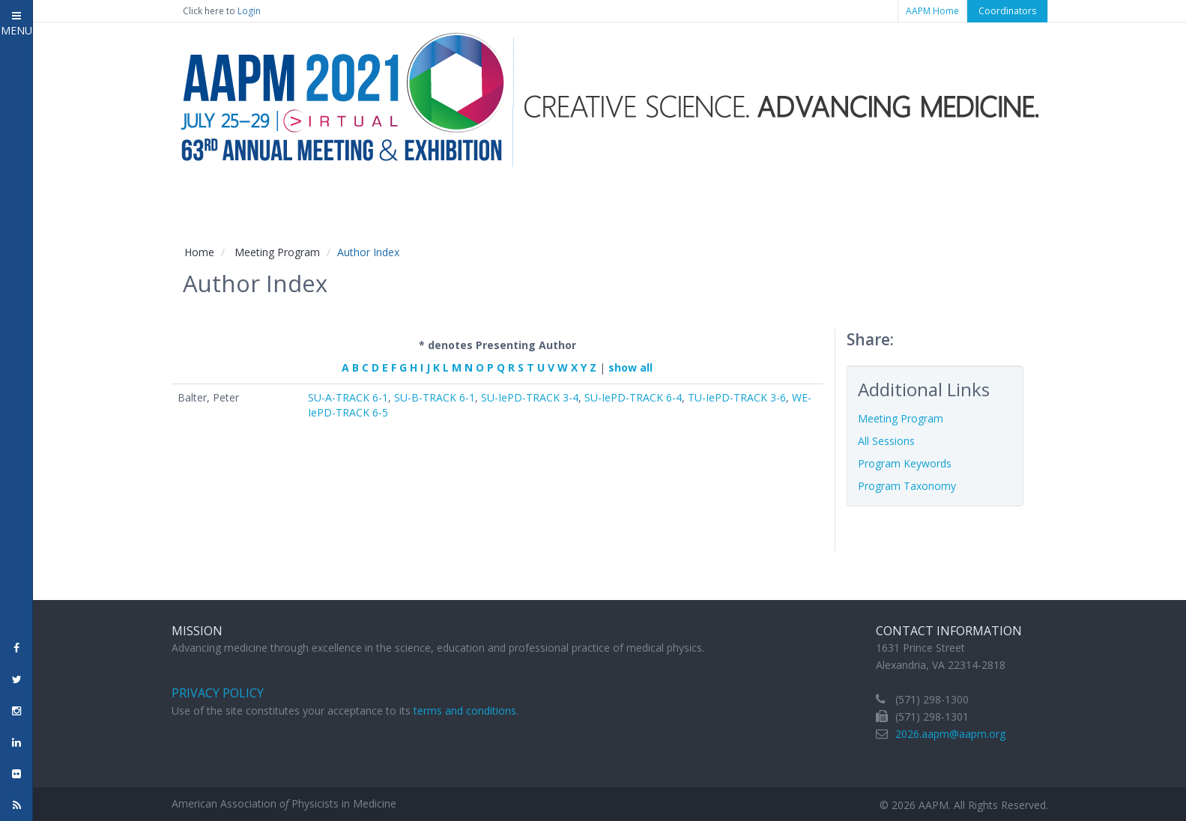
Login (249, 10)
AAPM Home (932, 10)
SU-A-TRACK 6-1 (348, 397)
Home (199, 252)
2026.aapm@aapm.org (950, 734)
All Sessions (886, 441)
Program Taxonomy (907, 486)
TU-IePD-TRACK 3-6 (737, 397)
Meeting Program (277, 252)
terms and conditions (465, 710)
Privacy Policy (218, 693)
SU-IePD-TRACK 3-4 (529, 397)
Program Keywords (904, 463)
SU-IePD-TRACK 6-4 (633, 397)
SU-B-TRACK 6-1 (434, 397)
